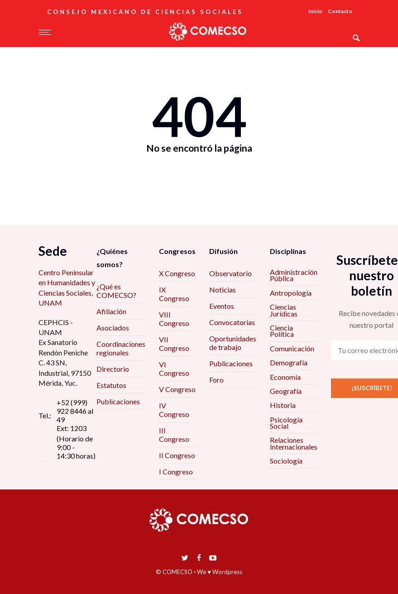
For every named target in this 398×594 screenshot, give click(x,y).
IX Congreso (174, 293)
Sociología (286, 460)
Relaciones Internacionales (293, 443)
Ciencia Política (282, 330)
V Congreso (177, 389)
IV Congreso (174, 409)
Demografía (288, 362)
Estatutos (111, 385)
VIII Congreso (174, 318)
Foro (216, 379)
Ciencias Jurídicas (283, 309)
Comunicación (292, 348)
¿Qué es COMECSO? (116, 290)
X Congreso (177, 273)
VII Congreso (174, 343)
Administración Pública (293, 275)
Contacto (340, 11)
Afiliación (111, 311)
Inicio (315, 11)
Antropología (291, 292)
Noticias (222, 289)
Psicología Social (286, 422)
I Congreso (176, 471)
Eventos (221, 306)
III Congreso (174, 434)
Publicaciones (118, 401)
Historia (283, 405)
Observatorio (230, 273)
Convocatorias (232, 322)
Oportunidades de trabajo (232, 342)
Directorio (112, 368)
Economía (285, 377)
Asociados (112, 327)
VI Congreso (174, 368)
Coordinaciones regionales (120, 348)
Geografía (286, 391)
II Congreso (177, 455)
